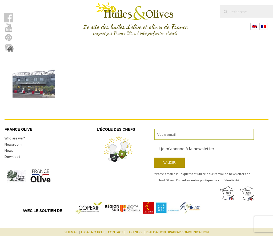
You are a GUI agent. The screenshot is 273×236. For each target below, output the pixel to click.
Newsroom (13, 144)
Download (12, 156)
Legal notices (93, 232)
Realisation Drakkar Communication (177, 232)
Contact (115, 232)
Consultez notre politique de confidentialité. (208, 180)
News (9, 150)
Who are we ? (15, 138)
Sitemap (71, 232)
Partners (134, 232)
